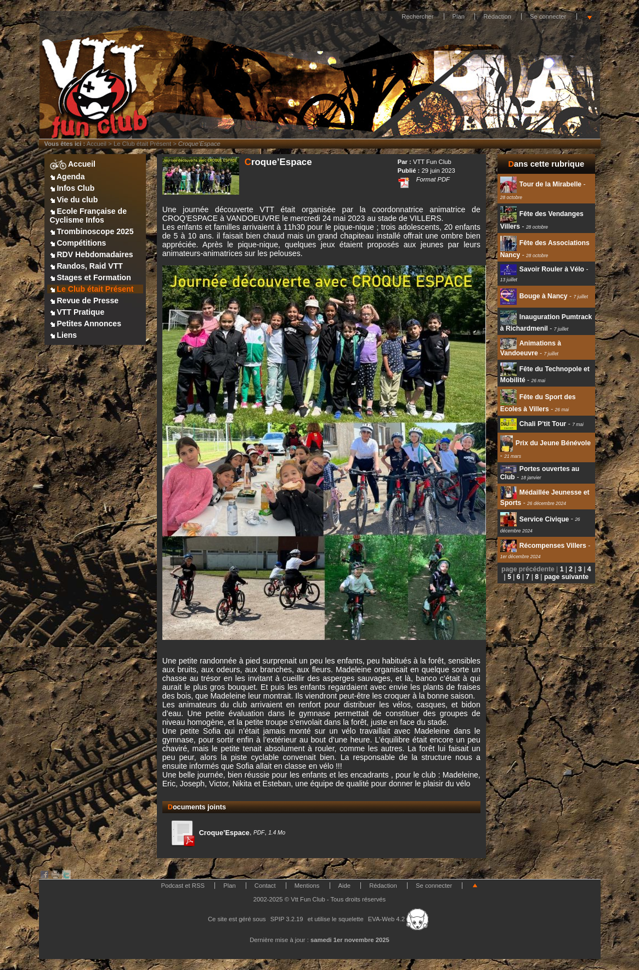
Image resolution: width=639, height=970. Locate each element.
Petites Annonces (86, 323)
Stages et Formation (90, 277)
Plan (459, 16)
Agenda (67, 176)
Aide (344, 885)
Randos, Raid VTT (86, 266)
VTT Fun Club (432, 161)
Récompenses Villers (543, 545)
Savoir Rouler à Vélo (542, 269)
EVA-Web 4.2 (398, 919)
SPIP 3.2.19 (286, 919)
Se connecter (548, 16)
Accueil (96, 143)
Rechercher (417, 16)
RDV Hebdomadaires (91, 254)
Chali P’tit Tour (533, 424)
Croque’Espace (209, 833)
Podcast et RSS (183, 885)
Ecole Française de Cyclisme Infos (88, 215)
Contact (265, 885)
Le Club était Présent (142, 143)
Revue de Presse (84, 300)
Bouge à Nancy (534, 296)
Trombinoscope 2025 (92, 231)
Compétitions (78, 243)
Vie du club (74, 199)
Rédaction (497, 16)
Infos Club (72, 188)
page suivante (566, 577)
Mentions (307, 885)
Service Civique (534, 519)
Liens (63, 335)
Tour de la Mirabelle (540, 184)
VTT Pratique (77, 312)
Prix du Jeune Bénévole (545, 443)
